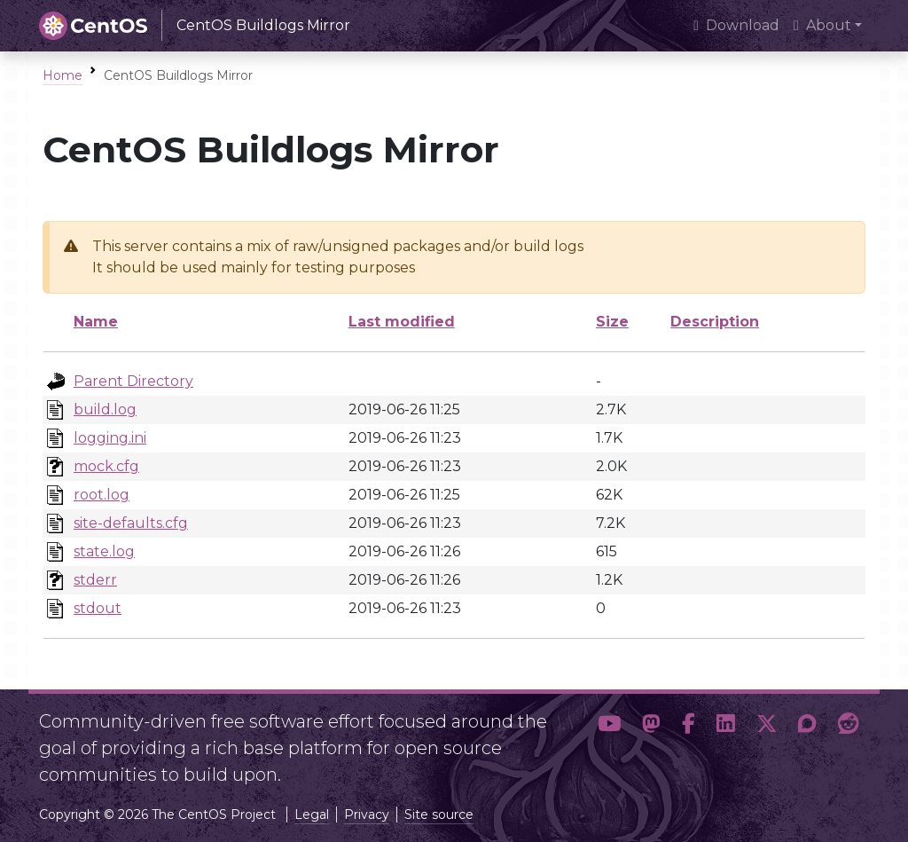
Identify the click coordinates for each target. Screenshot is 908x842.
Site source (439, 814)
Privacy (366, 814)
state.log (104, 551)
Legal (311, 814)
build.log (105, 409)
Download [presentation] (736, 25)
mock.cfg (106, 466)
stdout (97, 608)
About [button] (822, 25)
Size (612, 321)
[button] (609, 741)
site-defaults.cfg (131, 523)
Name (96, 321)
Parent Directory (133, 381)
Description (714, 321)
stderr (95, 579)
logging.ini (110, 437)
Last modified (401, 321)
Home (62, 75)
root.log (101, 494)
